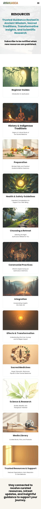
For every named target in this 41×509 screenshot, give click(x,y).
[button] (38, 3)
